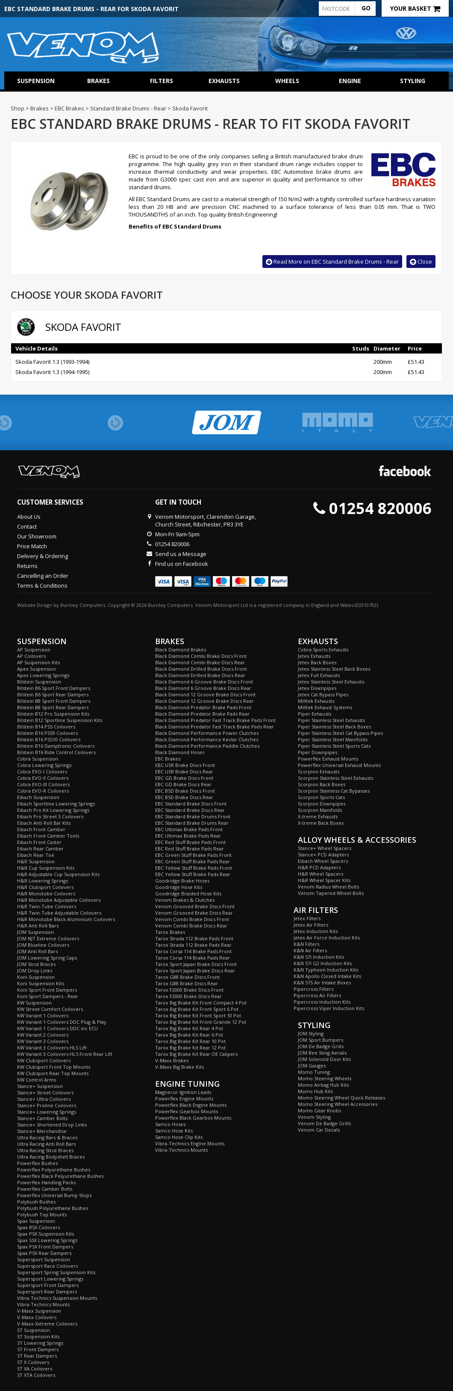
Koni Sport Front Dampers (47, 990)
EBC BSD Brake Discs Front (185, 791)
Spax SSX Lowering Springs (47, 1240)
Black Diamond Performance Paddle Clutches (207, 746)
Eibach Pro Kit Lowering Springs (53, 810)
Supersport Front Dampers (48, 1285)
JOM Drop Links (34, 970)
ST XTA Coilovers (36, 1375)
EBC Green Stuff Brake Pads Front (193, 855)
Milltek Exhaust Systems (325, 707)
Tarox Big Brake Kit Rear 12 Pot (190, 1047)
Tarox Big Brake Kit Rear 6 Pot (189, 1034)
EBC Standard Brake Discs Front (190, 803)
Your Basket (415, 8)
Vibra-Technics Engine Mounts (189, 1143)
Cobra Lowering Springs (44, 765)
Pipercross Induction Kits (322, 1002)
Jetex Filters (307, 918)
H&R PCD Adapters (319, 867)
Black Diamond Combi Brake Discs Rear (200, 662)
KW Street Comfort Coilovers (50, 1009)
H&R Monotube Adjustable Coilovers (58, 900)
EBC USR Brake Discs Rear (184, 771)
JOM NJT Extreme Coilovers (48, 938)
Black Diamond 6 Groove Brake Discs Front (204, 681)
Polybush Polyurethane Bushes (52, 1208)
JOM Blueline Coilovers (43, 945)
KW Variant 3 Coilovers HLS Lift (52, 1047)
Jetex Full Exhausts (319, 675)
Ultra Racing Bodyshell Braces (51, 1156)
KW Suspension (34, 1002)
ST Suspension (33, 1330)
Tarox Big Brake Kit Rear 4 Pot (189, 1028)
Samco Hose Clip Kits (179, 1137)
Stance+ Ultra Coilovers (44, 1099)
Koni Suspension (36, 977)
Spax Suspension (36, 1221)
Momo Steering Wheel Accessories (337, 1104)
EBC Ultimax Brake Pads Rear (188, 835)
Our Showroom (36, 536)
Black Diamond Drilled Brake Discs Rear (200, 675)
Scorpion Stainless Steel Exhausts (335, 778)
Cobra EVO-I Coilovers (42, 771)
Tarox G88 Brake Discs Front (187, 977)
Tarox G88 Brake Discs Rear (186, 983)
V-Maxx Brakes (171, 1060)
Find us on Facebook (181, 564)
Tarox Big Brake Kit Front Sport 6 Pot (196, 1009)
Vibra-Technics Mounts (43, 1304)
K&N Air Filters (310, 950)
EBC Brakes (167, 758)
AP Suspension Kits (38, 662)
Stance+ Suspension (40, 1086)
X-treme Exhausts (318, 816)
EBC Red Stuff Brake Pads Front (190, 842)
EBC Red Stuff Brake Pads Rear (189, 848)
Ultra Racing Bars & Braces (47, 1137)
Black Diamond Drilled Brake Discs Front (201, 669)
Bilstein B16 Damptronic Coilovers (55, 746)
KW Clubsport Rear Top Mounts (52, 1073)
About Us (29, 516)
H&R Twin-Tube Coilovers (46, 906)
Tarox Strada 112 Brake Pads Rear (193, 945)
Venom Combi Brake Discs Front (192, 919)
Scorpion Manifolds (320, 810)
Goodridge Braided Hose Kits (188, 893)
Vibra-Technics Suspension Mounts (57, 1298)
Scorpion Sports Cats (321, 797)
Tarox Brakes (170, 932)
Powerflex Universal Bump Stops (54, 1195)
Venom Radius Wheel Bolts (328, 886)
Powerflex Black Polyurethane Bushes (60, 1176)
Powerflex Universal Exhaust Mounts (339, 765)
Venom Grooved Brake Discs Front (195, 906)
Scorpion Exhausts (318, 771)
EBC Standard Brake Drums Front (192, 816)
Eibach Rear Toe (35, 855)
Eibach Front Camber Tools (48, 835)
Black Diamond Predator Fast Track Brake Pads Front (215, 720)
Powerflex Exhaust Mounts (328, 758)
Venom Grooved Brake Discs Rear (194, 913)
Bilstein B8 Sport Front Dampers (53, 701)
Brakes (98, 81)
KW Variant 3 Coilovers (42, 1041)
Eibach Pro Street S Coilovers (50, 816)
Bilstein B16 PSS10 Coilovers (48, 739)
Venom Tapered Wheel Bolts (331, 893)
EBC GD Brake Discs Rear (183, 784)
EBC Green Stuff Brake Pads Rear (192, 861)
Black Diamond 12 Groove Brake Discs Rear (204, 701)
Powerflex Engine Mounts (184, 1098)
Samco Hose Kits (174, 1130)
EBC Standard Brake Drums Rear (192, 823)
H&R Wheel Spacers (320, 874)
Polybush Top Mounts (42, 1214)
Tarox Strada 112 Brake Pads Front (194, 938)
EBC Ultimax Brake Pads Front (189, 829)
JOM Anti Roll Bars (37, 951)
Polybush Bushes (36, 1201)
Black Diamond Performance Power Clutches (207, 733)
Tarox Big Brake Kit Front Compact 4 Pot (201, 1002)
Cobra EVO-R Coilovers (43, 791)
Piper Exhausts (314, 713)
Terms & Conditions (42, 585)
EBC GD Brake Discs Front (184, 778)
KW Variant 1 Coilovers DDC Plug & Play (61, 1022)
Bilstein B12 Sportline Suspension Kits (59, 720)
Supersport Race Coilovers (47, 1266)
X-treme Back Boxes (321, 823)
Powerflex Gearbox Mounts (186, 1111)
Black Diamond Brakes (180, 649)
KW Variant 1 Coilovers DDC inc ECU (57, 1028)
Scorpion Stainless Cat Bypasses (334, 791)
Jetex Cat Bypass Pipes (323, 694)
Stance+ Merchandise (42, 1131)
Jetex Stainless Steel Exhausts (331, 681)
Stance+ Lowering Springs (46, 1112)
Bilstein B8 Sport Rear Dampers (52, 707)
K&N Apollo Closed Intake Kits (327, 976)
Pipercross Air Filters (317, 995)
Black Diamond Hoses (179, 752)
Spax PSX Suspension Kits (45, 1233)
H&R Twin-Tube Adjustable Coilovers (59, 913)
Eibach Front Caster (39, 842)
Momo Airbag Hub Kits (323, 1085)
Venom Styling (314, 1117)
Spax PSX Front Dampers (45, 1246)
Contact (27, 526)
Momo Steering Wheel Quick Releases (341, 1097)
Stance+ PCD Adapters (323, 854)
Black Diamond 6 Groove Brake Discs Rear (203, 688)
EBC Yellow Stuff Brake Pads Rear (192, 874)
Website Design (34, 605)
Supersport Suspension (43, 1259)
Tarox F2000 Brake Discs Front (189, 990)
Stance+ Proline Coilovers (46, 1105)
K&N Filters (306, 944)
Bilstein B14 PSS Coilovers (46, 726)
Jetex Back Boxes (317, 662)
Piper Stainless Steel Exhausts (331, 720)
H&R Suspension (36, 861)
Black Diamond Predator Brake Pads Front (203, 707)
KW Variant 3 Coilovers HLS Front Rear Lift (64, 1054)
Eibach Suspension (38, 797)
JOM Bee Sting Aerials (322, 1052)
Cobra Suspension (37, 758)
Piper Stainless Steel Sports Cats (334, 746)
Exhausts (224, 81)
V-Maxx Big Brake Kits (179, 1067)
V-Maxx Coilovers (36, 1317)
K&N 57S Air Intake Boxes (322, 982)
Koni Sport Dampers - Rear (47, 996)
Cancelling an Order (42, 576)
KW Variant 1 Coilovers (42, 1015)
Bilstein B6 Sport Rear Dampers (52, 694)
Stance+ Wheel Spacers (324, 848)
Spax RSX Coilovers (38, 1227)
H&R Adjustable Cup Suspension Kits (58, 874)
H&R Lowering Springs (42, 880)
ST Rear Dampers (37, 1355)
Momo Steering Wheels (324, 1078)
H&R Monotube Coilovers (46, 893)
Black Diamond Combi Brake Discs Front (201, 656)
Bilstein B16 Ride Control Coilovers (56, 752)
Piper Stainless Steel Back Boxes (334, 726)
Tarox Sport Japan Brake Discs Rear (195, 970)
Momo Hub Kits (315, 1091)
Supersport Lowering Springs (50, 1278)
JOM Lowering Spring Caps (47, 957)
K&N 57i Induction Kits (319, 957)
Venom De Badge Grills (324, 1123)
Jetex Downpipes (317, 688)
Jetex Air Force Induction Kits (327, 937)
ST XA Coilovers (34, 1368)
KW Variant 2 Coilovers (42, 1034)
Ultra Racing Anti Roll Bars (46, 1144)
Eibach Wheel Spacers (323, 861)
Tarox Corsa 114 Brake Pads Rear (192, 957)
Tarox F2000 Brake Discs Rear (188, 996)
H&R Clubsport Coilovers (45, 887)
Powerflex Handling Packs (46, 1182)
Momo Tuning (314, 1072)
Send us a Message (180, 554)
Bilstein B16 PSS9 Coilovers (47, 733)
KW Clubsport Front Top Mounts (53, 1067)
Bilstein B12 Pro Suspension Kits (53, 713)
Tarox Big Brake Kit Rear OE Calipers (196, 1054)
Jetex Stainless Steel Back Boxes (334, 669)
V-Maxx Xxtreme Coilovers (47, 1323)
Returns (27, 566)
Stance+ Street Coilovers (45, 1092)
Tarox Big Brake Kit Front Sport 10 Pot (198, 1015)
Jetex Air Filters (311, 924)
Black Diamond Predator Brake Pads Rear (202, 713)
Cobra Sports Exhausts (323, 649)
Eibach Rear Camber (40, 848)
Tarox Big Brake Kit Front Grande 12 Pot (200, 1022)
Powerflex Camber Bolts (44, 1189)
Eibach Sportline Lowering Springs (56, 803)
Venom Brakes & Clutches (185, 900)
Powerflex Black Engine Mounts (190, 1105)
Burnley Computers (82, 605)
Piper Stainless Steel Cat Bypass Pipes (340, 733)
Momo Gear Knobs (319, 1110)
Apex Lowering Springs (43, 675)
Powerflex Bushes (37, 1163)
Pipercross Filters (313, 989)
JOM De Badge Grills (321, 1046)
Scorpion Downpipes (321, 803)
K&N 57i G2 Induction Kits (323, 963)
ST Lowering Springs (40, 1343)
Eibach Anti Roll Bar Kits (44, 823)
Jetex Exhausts (314, 656)
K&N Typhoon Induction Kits (326, 969)
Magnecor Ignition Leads (183, 1092)
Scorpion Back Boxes (321, 784)
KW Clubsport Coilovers (44, 1060)
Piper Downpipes (317, 752)
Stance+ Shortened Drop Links (52, 1124)
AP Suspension (33, 649)
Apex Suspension (36, 669)
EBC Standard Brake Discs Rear (190, 810)
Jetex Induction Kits (316, 931)
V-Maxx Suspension (39, 1311)
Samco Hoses (170, 1124)
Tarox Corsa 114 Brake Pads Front (193, 951)
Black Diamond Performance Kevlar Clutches (206, 739)
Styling (412, 81)
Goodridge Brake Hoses (182, 880)
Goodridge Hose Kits (178, 887)
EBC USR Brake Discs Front (185, 765)
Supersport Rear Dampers (47, 1291)
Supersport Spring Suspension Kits (56, 1272)
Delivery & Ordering (42, 556)
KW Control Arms (36, 1079)
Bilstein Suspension (39, 681)
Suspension (36, 81)
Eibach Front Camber (41, 829)
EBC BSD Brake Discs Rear (184, 797)
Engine (350, 81)
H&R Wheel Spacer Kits (324, 880)
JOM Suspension (35, 932)
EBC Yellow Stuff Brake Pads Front (193, 868)
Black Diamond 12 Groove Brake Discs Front (205, 694)
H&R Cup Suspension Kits (45, 868)
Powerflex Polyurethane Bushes (53, 1169)
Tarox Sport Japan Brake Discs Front (196, 964)
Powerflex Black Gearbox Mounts (193, 1118)
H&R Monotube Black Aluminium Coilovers (66, 919)
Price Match (32, 546)
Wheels (287, 81)
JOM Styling (311, 1033)
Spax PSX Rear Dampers (44, 1253)
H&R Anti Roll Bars (38, 925)
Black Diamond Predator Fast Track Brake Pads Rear (214, 726)
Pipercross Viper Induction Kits (329, 1008)
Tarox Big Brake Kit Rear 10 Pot (190, 1041)
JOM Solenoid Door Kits (324, 1059)
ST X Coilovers (33, 1362)
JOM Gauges (312, 1065)
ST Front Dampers (38, 1349)
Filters (161, 81)
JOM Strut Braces (36, 964)
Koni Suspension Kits (40, 983)
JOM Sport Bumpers (320, 1040)
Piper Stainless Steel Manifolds (333, 739)
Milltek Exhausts (316, 701)
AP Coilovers (31, 656)
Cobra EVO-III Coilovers (43, 784)
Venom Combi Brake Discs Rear (191, 925)
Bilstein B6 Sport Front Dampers (53, 688)
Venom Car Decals (319, 1129)
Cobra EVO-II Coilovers (42, 778)
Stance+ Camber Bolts (42, 1118)
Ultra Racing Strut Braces (45, 1150)
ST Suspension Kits (38, 1336)
